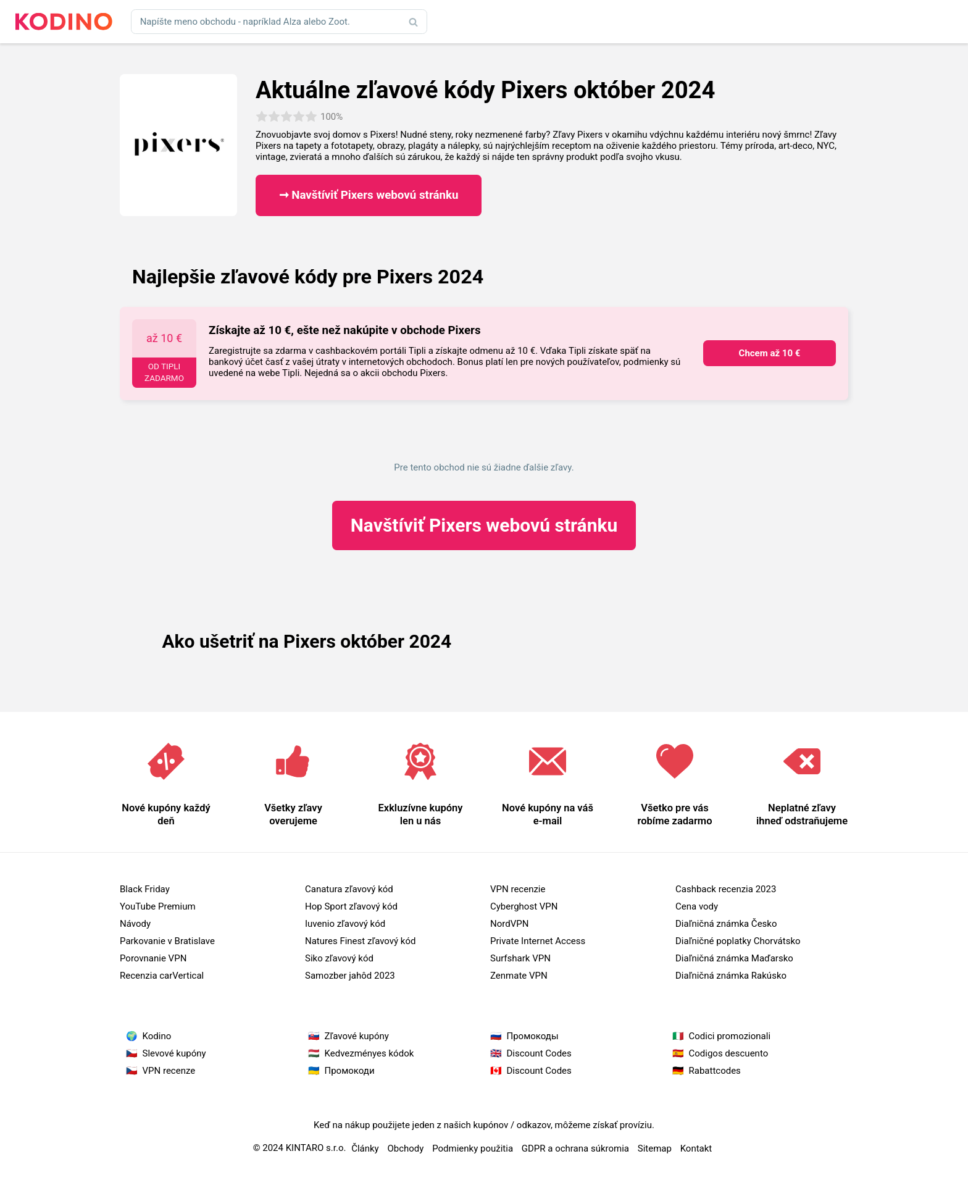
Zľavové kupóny (357, 1036)
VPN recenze (169, 1070)
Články (365, 1148)
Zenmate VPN (519, 975)
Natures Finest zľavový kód (360, 941)
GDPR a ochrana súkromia (575, 1148)
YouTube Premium (158, 906)
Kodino (157, 1036)
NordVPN (509, 923)
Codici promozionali (730, 1036)
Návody (135, 923)
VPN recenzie (517, 889)
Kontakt (696, 1148)
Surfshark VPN (520, 958)
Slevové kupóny (174, 1053)
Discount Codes (539, 1053)
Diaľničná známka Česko (726, 923)
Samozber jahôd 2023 (350, 975)
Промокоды (533, 1036)
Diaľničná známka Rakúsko (730, 975)
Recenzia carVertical (162, 975)
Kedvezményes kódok (369, 1053)
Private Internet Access (537, 941)
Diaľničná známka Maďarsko (734, 958)
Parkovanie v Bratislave (167, 941)
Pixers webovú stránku (484, 525)
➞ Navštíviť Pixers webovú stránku (369, 195)
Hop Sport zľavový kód (351, 906)
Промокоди (350, 1070)
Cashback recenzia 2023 (725, 889)
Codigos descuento (729, 1053)
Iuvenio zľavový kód (345, 923)
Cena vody (696, 906)
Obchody (405, 1148)
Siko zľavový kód (339, 958)
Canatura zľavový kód (349, 889)
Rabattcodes (715, 1070)
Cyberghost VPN (524, 906)
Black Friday (145, 889)
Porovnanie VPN (153, 958)
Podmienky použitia (472, 1148)
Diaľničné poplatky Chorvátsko (738, 941)
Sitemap (655, 1148)
